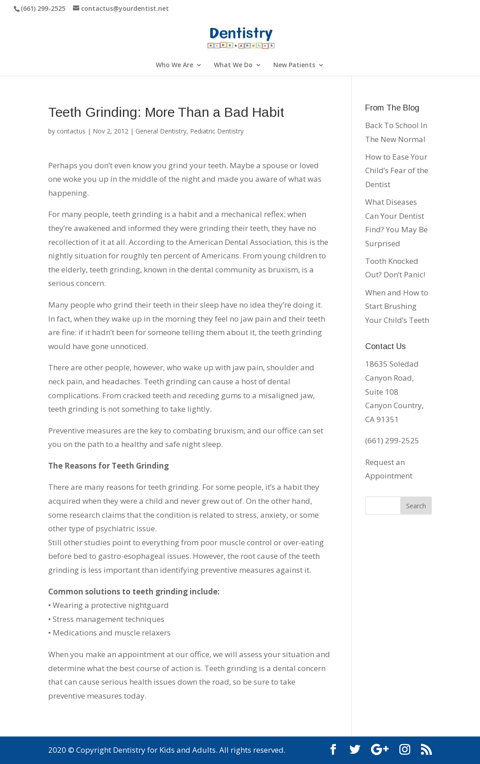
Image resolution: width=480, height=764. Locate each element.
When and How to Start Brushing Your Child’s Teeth (397, 306)
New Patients (294, 65)
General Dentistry (161, 131)
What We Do (233, 65)
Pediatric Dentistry (217, 131)
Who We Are (174, 65)
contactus (71, 131)
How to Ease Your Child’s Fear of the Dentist (396, 170)
